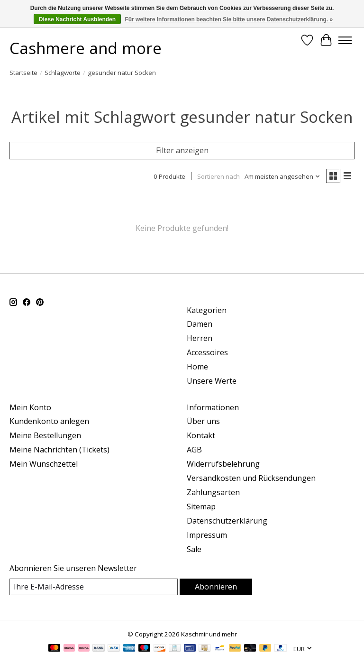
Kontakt (201, 435)
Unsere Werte (212, 381)
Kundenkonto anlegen (49, 421)
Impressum (207, 535)
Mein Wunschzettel (43, 464)
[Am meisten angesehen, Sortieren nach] (282, 176)
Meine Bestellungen (45, 435)
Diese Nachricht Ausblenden (77, 19)
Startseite (23, 72)
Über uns (203, 421)
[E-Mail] (93, 587)
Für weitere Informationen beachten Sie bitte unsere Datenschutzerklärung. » (229, 19)
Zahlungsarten (213, 492)
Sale (194, 549)
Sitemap (201, 506)
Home (197, 366)
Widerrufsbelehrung (223, 464)
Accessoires (207, 352)
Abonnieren (216, 586)
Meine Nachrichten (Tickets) (59, 449)
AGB (194, 449)
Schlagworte (63, 72)
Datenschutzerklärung (227, 521)
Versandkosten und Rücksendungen (251, 478)
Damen (199, 324)
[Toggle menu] (345, 40)
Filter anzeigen (182, 150)
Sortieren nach (218, 176)
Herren (199, 338)
